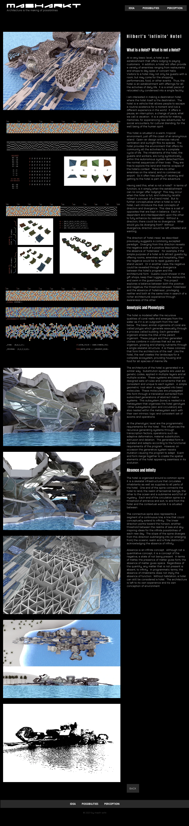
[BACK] (133, 788)
